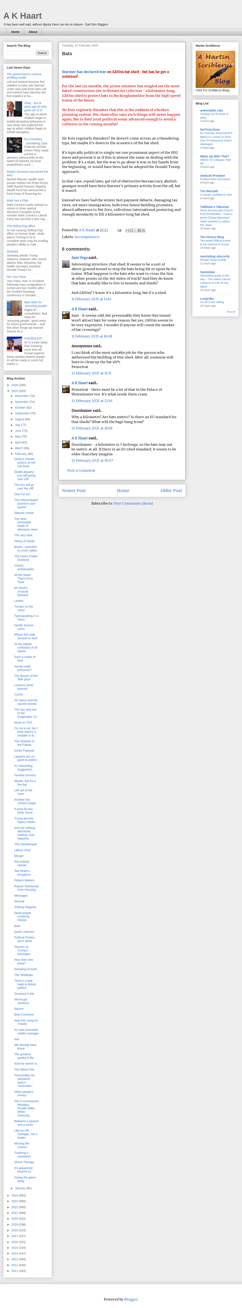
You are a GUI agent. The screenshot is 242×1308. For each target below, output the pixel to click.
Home (15, 32)
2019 (15, 1224)
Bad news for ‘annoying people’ (36, 304)
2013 (15, 1259)
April (18, 442)
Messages (21, 895)
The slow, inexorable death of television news (26, 524)
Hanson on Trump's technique (22, 950)
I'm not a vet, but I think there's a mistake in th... (26, 732)
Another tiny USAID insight (25, 801)
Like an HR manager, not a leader (25, 1134)
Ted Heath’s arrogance (22, 872)
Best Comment (24, 1014)
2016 (15, 1242)
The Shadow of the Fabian (24, 742)
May (18, 436)
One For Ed (22, 494)
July (18, 425)
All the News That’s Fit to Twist (23, 578)
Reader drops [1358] (213, 259)
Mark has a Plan (17, 200)
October (20, 407)
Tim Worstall (209, 191)
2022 (15, 1207)
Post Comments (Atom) (133, 503)
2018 (15, 1230)
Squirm (19, 1008)
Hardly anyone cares (23, 627)
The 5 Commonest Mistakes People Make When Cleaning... (26, 1108)
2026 (15, 385)
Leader (19, 600)
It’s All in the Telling (212, 302)
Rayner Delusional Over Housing (26, 888)
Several (19, 901)
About (33, 32)
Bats (17, 926)
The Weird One (24, 1069)
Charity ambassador (24, 567)
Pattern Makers (24, 880)
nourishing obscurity (215, 256)
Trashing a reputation (22, 1154)
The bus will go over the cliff (24, 486)
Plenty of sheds (24, 541)
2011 (15, 1271)
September (22, 413)
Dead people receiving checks (22, 916)
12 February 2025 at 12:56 (92, 401)
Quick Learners (24, 931)
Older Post (171, 490)
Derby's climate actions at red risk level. (24, 462)
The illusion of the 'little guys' (26, 677)
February (21, 454)
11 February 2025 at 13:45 (91, 299)
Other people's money (24, 1093)
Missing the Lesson (21, 1145)
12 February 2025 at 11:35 (91, 373)
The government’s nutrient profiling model (24, 75)
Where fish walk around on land (25, 636)
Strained (12, 251)
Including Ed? (33, 338)
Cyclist (18, 694)
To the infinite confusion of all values (25, 647)
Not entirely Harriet (21, 863)
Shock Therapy (24, 1162)
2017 (15, 1236)
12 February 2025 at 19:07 (92, 460)
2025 (15, 391)
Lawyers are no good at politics (25, 758)
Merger (19, 856)
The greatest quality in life (24, 1056)
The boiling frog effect (21, 226)
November (22, 402)
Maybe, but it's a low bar (25, 782)
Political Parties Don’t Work (24, 939)
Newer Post (74, 490)
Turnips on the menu (23, 608)
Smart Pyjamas (24, 750)
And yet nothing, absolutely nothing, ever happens (25, 833)
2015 (15, 1247)
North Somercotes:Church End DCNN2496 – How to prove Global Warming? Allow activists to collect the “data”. (216, 218)
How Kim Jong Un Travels (26, 1022)
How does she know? (23, 961)
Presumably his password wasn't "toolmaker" (24, 1081)
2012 (15, 1265)
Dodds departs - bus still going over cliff (24, 475)
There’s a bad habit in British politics (25, 984)
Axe (16, 1039)
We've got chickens (21, 1001)
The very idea (23, 535)
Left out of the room (23, 792)
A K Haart (22, 15)
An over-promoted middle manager (26, 1031)
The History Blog (212, 237)
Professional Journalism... (216, 179)
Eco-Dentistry (33, 139)
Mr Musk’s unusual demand (21, 591)
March (19, 448)
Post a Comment (81, 470)
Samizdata (207, 272)
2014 (15, 1253)
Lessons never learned (24, 686)
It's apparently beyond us (23, 1169)
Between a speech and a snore (26, 1122)
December (22, 396)
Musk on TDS (23, 722)
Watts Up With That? (214, 156)
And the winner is (25, 1063)
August (20, 419)
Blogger (131, 1299)
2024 (15, 1195)
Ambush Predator (212, 175)
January (20, 1188)
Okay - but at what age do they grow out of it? (35, 106)
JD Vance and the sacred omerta (26, 702)
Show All (231, 311)
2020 (15, 1218)
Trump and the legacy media (24, 820)
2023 (15, 1201)
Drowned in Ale (24, 993)
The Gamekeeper (25, 844)
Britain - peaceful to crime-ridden (25, 548)
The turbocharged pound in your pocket (26, 503)
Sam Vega (80, 257)
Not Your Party (16, 276)
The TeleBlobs (23, 975)
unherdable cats (211, 110)
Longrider (207, 298)
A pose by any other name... (24, 810)
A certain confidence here (216, 194)
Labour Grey (22, 850)
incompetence (87, 237)
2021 (15, 1213)
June (18, 430)
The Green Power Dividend (26, 558)
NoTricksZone (210, 129)
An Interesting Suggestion (23, 767)
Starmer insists (24, 513)
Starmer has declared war (84, 72)
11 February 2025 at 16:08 (92, 336)
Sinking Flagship (25, 907)
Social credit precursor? (23, 668)
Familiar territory (25, 775)
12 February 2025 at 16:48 (92, 428)
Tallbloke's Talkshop (214, 207)
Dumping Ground (25, 969)
